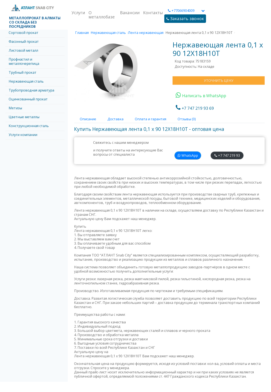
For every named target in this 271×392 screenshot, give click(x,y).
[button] (203, 10)
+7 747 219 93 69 (195, 108)
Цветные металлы (24, 117)
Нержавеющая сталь (26, 81)
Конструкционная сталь (29, 125)
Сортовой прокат (23, 32)
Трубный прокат (22, 72)
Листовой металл (23, 50)
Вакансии (130, 12)
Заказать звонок (185, 18)
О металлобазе (101, 15)
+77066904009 (181, 10)
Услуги (78, 12)
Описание (88, 119)
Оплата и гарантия (150, 119)
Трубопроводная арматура (31, 90)
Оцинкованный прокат (28, 99)
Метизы (15, 108)
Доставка (115, 119)
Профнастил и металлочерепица (24, 61)
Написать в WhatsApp (201, 95)
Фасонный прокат (24, 41)
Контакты (153, 12)
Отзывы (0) (187, 119)
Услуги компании (23, 134)
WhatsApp (188, 155)
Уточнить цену (218, 80)
